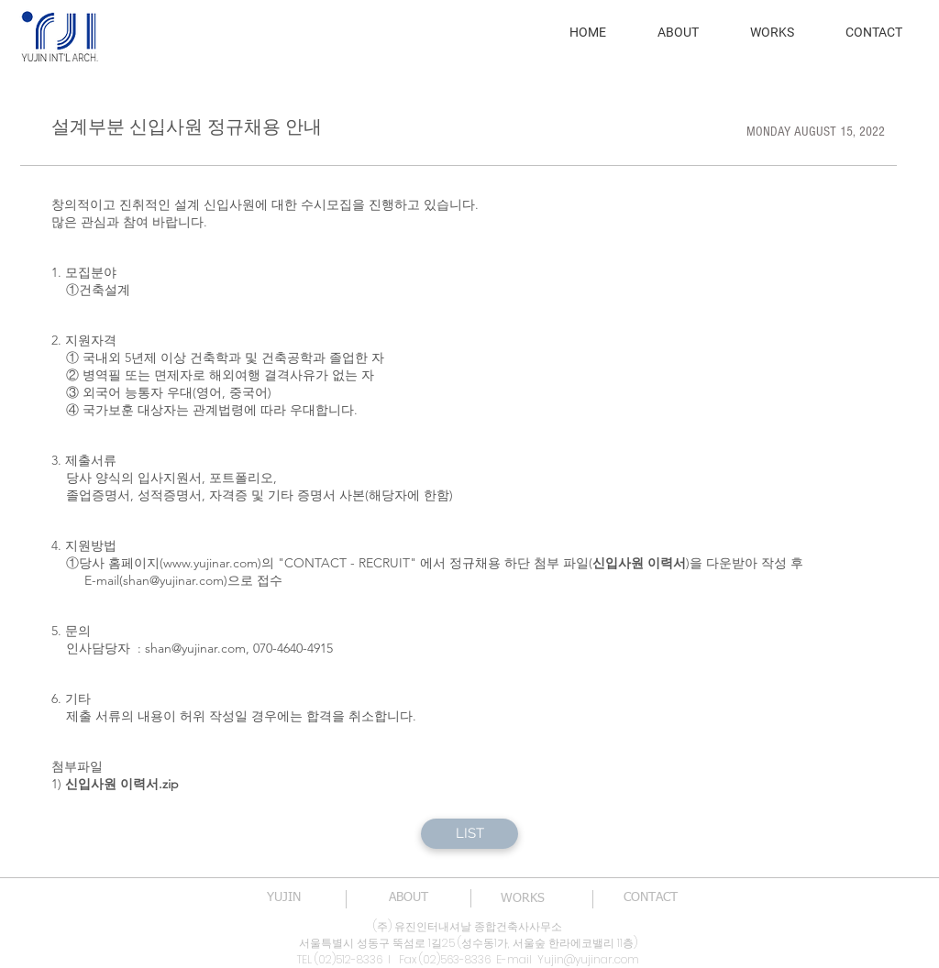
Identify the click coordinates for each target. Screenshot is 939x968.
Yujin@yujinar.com (588, 959)
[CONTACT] (650, 898)
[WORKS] (522, 899)
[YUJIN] (283, 898)
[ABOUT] (408, 898)
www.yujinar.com (210, 563)
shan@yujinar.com (173, 580)
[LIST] (469, 834)
